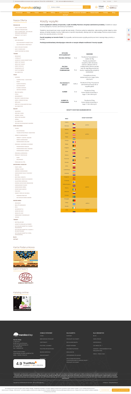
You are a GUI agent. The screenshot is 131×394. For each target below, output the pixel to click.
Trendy (105, 13)
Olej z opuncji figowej (21, 47)
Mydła (16, 94)
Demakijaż (18, 56)
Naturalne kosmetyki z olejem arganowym (23, 227)
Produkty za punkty (21, 35)
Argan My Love (19, 213)
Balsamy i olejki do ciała (22, 98)
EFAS (16, 207)
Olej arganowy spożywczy (24, 44)
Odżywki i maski (19, 113)
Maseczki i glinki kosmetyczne (23, 60)
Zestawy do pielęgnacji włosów (24, 123)
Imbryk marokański (22, 140)
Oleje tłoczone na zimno (22, 51)
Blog (113, 13)
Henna (17, 119)
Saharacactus (19, 209)
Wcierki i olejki (19, 115)
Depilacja (17, 102)
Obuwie (17, 175)
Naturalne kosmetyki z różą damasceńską (23, 234)
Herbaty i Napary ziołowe (24, 137)
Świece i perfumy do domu (22, 193)
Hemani (17, 217)
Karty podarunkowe (21, 27)
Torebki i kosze (19, 169)
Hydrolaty (18, 58)
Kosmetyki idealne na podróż (23, 224)
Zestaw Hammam (21, 90)
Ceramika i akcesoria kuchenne (24, 144)
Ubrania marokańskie (21, 171)
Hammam (17, 77)
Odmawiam (105, 390)
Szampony (18, 111)
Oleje (28, 13)
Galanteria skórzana (21, 181)
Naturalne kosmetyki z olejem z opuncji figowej (24, 230)
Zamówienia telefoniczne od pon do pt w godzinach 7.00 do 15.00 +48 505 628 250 (34, 1)
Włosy (53, 13)
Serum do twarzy (20, 64)
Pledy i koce (18, 167)
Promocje (19, 13)
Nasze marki (95, 13)
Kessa (18, 81)
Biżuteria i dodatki (20, 177)
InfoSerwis (105, 382)
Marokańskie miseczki (23, 146)
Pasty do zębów (19, 70)
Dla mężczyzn (19, 72)
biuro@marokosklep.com (22, 345)
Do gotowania (21, 131)
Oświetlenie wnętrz (20, 189)
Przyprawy (20, 159)
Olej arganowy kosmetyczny (25, 42)
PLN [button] (115, 1)
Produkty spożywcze (21, 155)
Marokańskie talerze (23, 150)
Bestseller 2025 (19, 222)
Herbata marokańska (21, 135)
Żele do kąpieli (19, 92)
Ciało (44, 13)
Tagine (17, 128)
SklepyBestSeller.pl (113, 382)
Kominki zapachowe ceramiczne (24, 183)
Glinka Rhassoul (21, 84)
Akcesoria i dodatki (79, 13)
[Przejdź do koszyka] (114, 7)
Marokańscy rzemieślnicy (22, 215)
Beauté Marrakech (20, 205)
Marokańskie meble (20, 187)
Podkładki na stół (20, 162)
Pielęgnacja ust (19, 68)
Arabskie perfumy (22, 195)
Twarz (37, 13)
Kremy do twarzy (20, 62)
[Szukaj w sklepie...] (65, 7)
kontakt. (60, 34)
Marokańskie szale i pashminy (23, 173)
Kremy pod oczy (19, 66)
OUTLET (65, 15)
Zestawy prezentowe (21, 29)
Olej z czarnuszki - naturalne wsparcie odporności (23, 32)
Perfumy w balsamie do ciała (23, 104)
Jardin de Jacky (19, 211)
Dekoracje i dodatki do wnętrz (24, 179)
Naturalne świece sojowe (24, 197)
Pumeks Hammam (21, 88)
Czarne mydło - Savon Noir (24, 80)
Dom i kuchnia (64, 13)
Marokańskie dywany (21, 185)
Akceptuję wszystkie (120, 390)
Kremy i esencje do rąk (21, 100)
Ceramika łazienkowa (21, 153)
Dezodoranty (19, 96)
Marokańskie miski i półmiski (25, 148)
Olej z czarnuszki (20, 49)
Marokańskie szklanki (23, 142)
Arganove (18, 203)
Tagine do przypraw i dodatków (26, 133)
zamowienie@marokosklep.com (66, 1)
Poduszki (17, 191)
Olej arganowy (19, 40)
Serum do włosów (20, 117)
